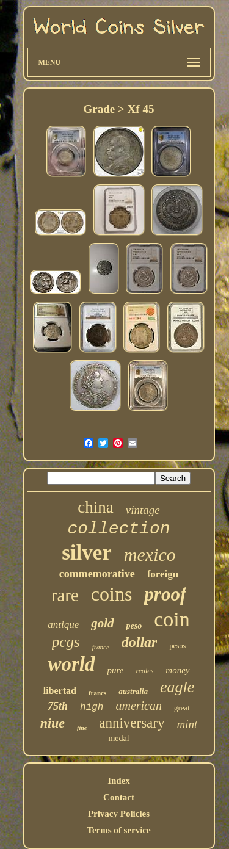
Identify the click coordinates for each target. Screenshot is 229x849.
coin (172, 619)
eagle (177, 687)
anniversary (131, 723)
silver (87, 553)
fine (82, 727)
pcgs (66, 642)
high (91, 707)
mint (186, 724)
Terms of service (118, 830)
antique (63, 624)
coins (112, 594)
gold (102, 623)
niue (52, 723)
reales (144, 671)
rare (65, 595)
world (71, 664)
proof (165, 594)
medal (118, 738)
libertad (59, 690)
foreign (163, 574)
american (138, 705)
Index (118, 781)
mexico (150, 554)
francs (97, 692)
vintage (143, 510)
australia (133, 691)
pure (115, 670)
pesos (177, 645)
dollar (140, 642)
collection (118, 528)
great (182, 707)
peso (134, 625)
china (95, 507)
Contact (118, 797)
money (177, 670)
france (100, 647)
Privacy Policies (119, 813)
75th (58, 706)
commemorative (97, 574)
